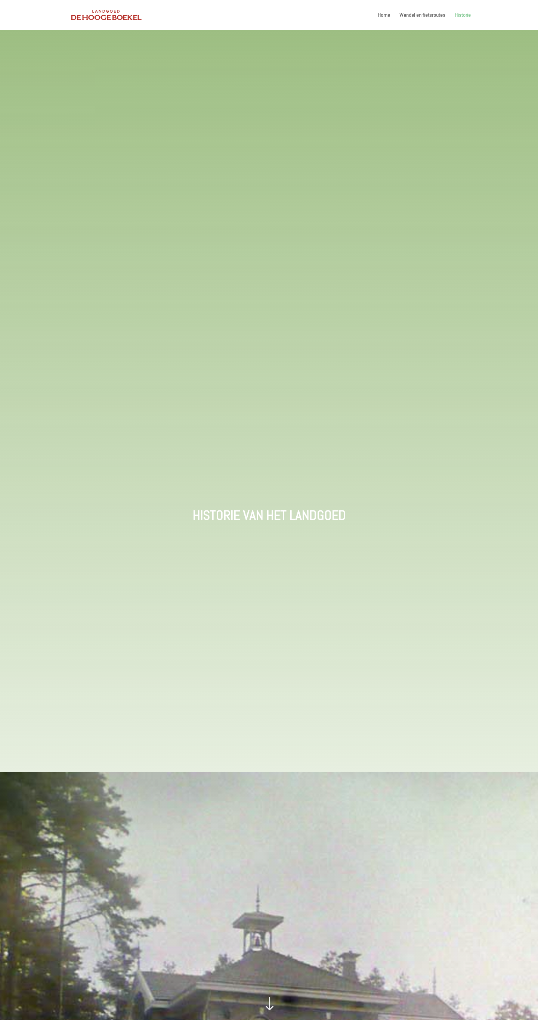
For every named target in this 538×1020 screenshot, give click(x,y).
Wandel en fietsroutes (422, 15)
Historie (463, 15)
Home (384, 15)
